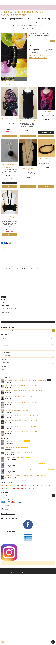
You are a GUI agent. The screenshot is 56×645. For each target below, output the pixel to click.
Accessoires (28, 345)
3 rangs (44, 57)
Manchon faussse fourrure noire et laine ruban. (9, 217)
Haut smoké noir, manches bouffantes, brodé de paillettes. (23, 475)
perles (30, 57)
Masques (28, 369)
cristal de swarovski (37, 55)
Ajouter (4, 297)
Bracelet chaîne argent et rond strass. (16, 410)
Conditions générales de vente (27, 572)
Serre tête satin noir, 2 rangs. (46, 159)
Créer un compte (4, 318)
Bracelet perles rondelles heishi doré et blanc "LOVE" (21, 420)
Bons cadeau (28, 349)
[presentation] (12, 292)
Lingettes (28, 366)
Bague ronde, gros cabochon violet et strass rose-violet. (22, 464)
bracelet (49, 55)
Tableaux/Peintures (28, 373)
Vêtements (28, 342)
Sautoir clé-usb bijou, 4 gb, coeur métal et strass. (28, 169)
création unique (37, 57)
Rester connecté (6, 315)
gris (30, 55)
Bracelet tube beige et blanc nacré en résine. (19, 396)
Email (2, 255)
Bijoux (28, 338)
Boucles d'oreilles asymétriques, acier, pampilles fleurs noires (23, 390)
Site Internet (3, 261)
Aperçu (36, 268)
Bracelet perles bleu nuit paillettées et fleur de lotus (21, 385)
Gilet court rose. (46, 111)
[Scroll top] (53, 642)
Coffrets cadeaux (28, 352)
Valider (52, 41)
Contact (3, 567)
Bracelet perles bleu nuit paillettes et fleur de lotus (20, 402)
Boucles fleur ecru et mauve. (13, 447)
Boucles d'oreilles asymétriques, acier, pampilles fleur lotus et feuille (26, 380)
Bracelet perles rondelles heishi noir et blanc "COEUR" (21, 415)
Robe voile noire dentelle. (28, 121)
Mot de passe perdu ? (12, 318)
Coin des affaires (28, 356)
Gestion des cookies (40, 572)
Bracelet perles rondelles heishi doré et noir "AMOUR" (21, 426)
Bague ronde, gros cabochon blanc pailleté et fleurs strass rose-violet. (26, 470)
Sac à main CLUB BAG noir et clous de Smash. (9, 119)
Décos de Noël (28, 359)
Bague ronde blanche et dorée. (14, 441)
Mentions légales (15, 572)
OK (53, 330)
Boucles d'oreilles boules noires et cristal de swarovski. (9, 165)
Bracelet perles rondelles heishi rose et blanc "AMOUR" (22, 431)
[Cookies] (3, 642)
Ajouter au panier (46, 132)
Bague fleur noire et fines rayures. (15, 457)
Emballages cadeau (28, 363)
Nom (2, 249)
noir (44, 55)
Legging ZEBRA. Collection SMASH (16, 452)
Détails (9, 136)
